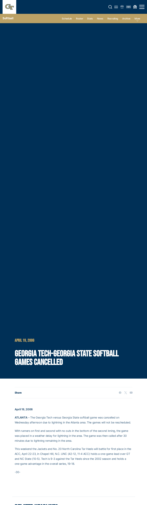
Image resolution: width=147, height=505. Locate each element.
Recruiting (112, 18)
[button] (110, 7)
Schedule (67, 18)
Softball (8, 18)
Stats (90, 18)
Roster (79, 18)
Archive (126, 18)
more (137, 18)
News (100, 18)
